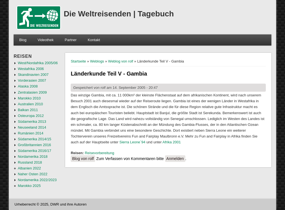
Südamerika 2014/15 (34, 139)
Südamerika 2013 (32, 121)
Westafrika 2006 (31, 69)
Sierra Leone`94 (132, 142)
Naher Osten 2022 (32, 174)
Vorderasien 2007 (32, 80)
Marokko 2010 (29, 98)
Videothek (46, 40)
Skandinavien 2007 (33, 74)
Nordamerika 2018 (33, 156)
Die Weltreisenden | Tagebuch (119, 13)
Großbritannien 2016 (34, 145)
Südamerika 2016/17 (34, 151)
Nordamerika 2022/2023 (37, 180)
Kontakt (94, 40)
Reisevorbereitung (99, 153)
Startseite (78, 61)
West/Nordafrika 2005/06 (38, 63)
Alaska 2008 (28, 86)
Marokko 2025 (29, 186)
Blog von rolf (83, 158)
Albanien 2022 (29, 168)
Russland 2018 (30, 162)
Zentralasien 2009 (32, 92)
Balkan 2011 (28, 110)
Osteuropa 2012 (31, 116)
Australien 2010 (30, 104)
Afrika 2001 (172, 142)
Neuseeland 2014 (32, 127)
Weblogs (97, 61)
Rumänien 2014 (30, 133)
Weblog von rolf (120, 61)
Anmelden (175, 158)
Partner (71, 40)
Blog (22, 40)
